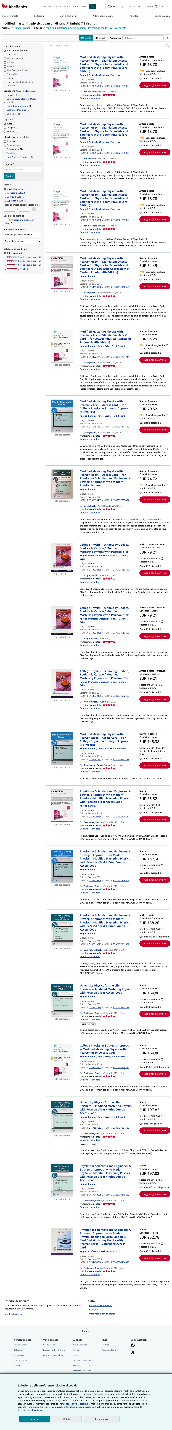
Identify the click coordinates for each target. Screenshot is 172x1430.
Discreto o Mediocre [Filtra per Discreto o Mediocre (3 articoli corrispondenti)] (16, 110)
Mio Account (135, 6)
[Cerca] (92, 6)
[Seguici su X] (133, 1353)
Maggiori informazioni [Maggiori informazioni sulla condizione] (26, 91)
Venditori (134, 15)
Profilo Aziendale (80, 1345)
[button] (167, 45)
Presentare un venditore (53, 1355)
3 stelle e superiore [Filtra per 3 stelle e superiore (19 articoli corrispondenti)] (24, 261)
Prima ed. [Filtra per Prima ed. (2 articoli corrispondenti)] (11, 141)
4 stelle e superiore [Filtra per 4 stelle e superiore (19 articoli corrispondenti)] (24, 265)
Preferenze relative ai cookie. (73, 1403)
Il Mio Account (20, 1355)
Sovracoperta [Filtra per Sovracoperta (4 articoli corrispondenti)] (13, 149)
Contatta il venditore (90, 98)
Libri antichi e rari (68, 15)
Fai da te (105, 1345)
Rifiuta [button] (66, 1419)
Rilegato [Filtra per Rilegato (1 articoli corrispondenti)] (11, 127)
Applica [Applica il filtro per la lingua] (9, 176)
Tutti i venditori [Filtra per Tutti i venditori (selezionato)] (15, 253)
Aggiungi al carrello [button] (155, 85)
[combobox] (64, 6)
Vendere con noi (162, 15)
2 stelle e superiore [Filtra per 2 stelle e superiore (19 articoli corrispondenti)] (24, 257)
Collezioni (39, 15)
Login (122, 6)
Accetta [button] (34, 1419)
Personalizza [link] (101, 1419)
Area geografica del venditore (18, 235)
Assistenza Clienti (109, 1350)
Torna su (86, 1331)
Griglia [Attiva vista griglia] (100, 37)
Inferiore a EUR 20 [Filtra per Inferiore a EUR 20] (14, 192)
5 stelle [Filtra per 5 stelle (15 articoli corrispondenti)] (18, 268)
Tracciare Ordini (20, 1360)
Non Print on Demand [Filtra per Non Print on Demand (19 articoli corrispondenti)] (18, 157)
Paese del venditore (14, 241)
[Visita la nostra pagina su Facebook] (133, 1346)
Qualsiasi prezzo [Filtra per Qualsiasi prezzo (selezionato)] (14, 188)
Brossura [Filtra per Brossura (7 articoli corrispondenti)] (11, 131)
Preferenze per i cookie (82, 1365)
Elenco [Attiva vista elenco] (86, 37)
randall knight (22, 27)
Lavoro (75, 1355)
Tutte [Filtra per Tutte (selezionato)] (8, 123)
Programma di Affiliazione (54, 1350)
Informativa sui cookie (82, 1371)
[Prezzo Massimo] (24, 209)
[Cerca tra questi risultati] (108, 45)
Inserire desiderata (13, 1314)
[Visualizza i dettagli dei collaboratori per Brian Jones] (104, 346)
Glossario (93, 1309)
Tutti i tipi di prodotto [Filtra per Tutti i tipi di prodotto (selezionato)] (16, 50)
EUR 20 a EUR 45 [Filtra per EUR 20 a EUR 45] (14, 196)
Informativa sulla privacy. (30, 1410)
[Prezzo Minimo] (9, 209)
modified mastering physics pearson (66, 27)
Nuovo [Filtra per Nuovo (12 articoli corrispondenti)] (11, 95)
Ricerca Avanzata (10, 15)
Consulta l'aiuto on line (100, 1305)
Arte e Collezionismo (103, 15)
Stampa (76, 1350)
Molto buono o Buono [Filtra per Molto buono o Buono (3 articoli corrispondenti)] (18, 106)
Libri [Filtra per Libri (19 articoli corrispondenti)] (10, 54)
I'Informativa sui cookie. (38, 1406)
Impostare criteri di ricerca (102, 1313)
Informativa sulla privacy (83, 1360)
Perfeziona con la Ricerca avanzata (107, 27)
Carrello (17, 1365)
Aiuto (164, 6)
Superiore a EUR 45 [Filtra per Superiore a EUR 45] (15, 200)
